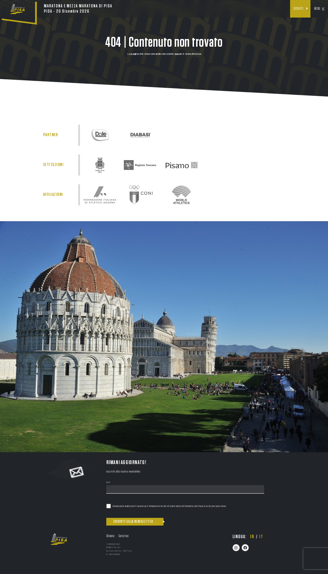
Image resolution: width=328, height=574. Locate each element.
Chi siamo (110, 536)
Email (108, 482)
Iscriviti (298, 9)
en (252, 536)
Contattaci (123, 536)
